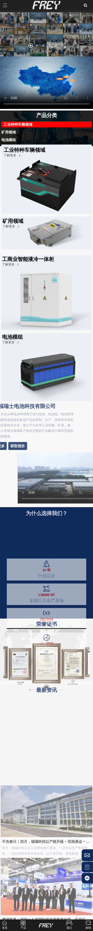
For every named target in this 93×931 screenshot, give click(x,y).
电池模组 (8, 139)
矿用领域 (8, 132)
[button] (25, 49)
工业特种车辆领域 (17, 124)
